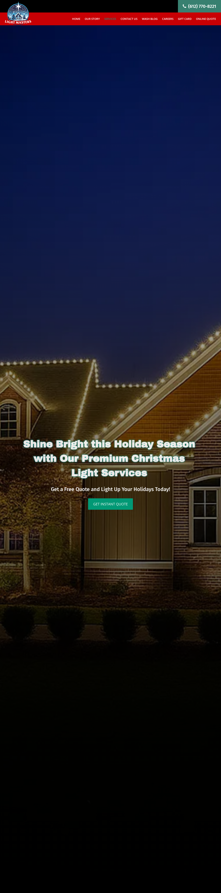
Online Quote (206, 19)
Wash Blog (150, 19)
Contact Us (129, 19)
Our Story (92, 19)
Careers (167, 19)
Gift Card (185, 19)
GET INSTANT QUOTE (110, 504)
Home (76, 19)
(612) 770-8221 (199, 6)
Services (110, 19)
